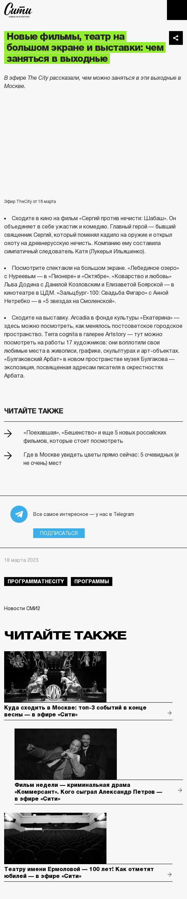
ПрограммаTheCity (36, 581)
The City (18, 10)
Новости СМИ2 (22, 608)
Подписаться (59, 533)
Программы (91, 581)
